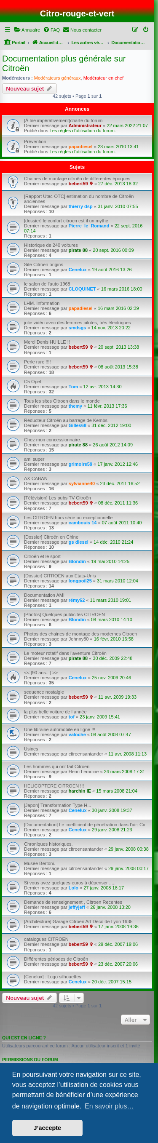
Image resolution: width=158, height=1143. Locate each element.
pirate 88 (78, 250)
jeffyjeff (77, 907)
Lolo (73, 887)
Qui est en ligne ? (24, 1037)
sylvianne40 (82, 483)
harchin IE (80, 790)
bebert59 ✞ (81, 183)
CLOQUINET (82, 288)
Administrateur (85, 125)
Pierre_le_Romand (89, 225)
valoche (77, 734)
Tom (73, 386)
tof (72, 716)
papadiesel (81, 146)
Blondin (77, 561)
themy (75, 406)
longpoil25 (80, 580)
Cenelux (78, 269)
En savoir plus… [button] (109, 1106)
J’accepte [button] (48, 1127)
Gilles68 (77, 425)
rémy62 (77, 600)
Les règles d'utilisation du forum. (83, 130)
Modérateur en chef (103, 77)
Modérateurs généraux (57, 77)
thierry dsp (81, 206)
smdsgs (77, 327)
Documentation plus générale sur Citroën (64, 63)
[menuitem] (27, 30)
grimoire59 (80, 464)
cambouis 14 (83, 522)
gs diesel (78, 542)
